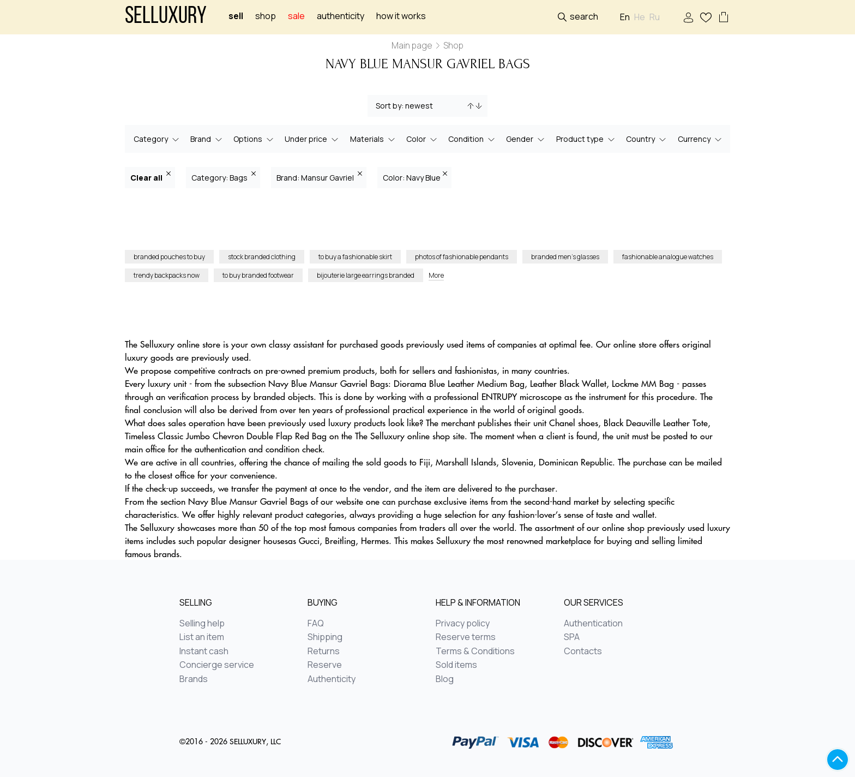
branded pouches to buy (169, 256)
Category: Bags (223, 177)
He (639, 17)
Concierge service (216, 665)
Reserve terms (466, 637)
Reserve (325, 665)
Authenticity (340, 16)
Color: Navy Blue (415, 177)
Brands (193, 679)
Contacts (583, 651)
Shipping (325, 637)
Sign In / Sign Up (688, 18)
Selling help (202, 624)
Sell (235, 16)
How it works (401, 16)
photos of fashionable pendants (461, 256)
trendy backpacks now (167, 275)
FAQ (316, 624)
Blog (445, 679)
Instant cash (203, 651)
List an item (201, 637)
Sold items (456, 665)
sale (296, 16)
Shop (265, 16)
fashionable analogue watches (667, 256)
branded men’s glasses (565, 256)
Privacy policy (463, 624)
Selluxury (166, 17)
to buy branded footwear (258, 275)
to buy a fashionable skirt (355, 256)
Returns (324, 651)
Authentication (593, 624)
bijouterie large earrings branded (365, 275)
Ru (654, 17)
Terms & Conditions (475, 651)
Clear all (150, 177)
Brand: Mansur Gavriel (319, 177)
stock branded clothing (262, 256)
